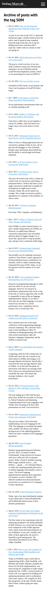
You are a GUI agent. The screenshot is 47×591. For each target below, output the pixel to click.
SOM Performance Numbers (31, 492)
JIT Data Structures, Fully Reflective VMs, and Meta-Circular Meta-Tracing (24, 388)
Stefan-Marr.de (13, 4)
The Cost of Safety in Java (29, 81)
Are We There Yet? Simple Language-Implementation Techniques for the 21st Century (26, 513)
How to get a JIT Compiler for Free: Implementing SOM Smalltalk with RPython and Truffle (25, 551)
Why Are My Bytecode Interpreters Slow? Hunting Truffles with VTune (24, 28)
